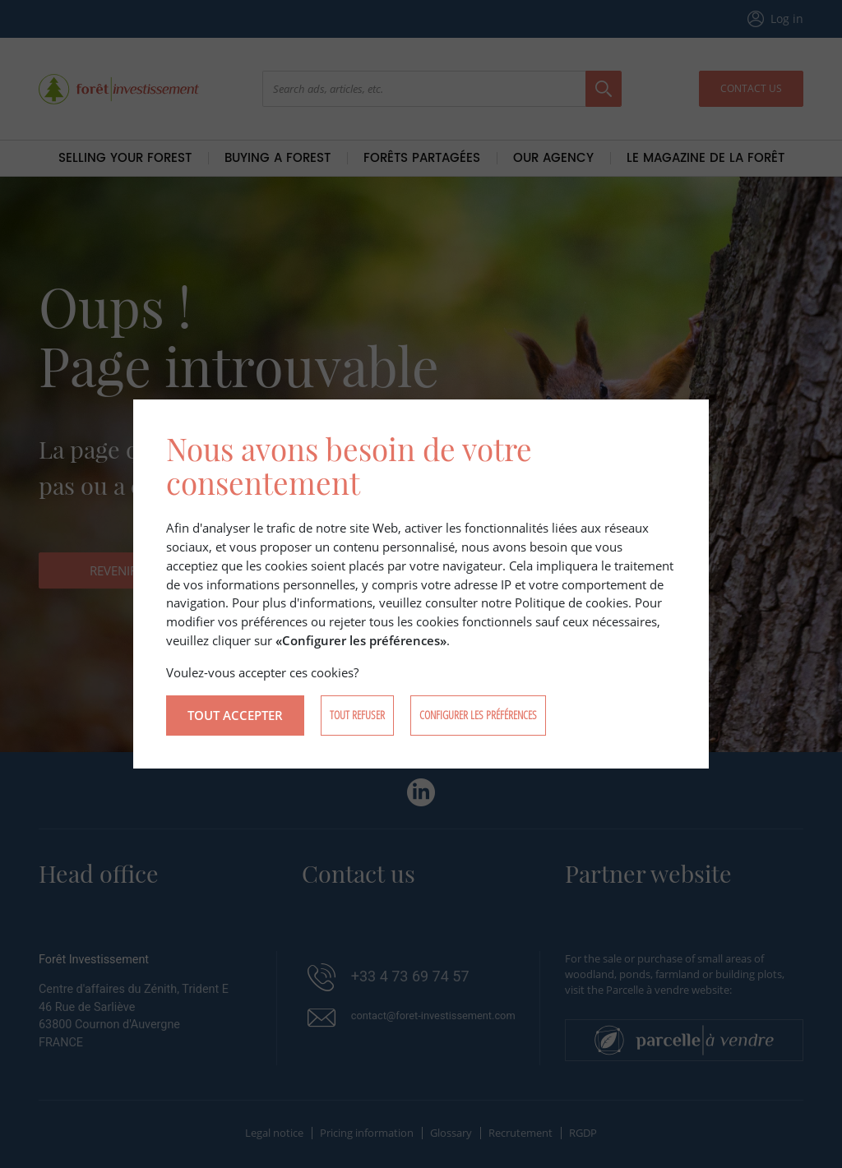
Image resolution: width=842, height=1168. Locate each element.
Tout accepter (235, 715)
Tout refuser (357, 714)
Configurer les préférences (478, 714)
